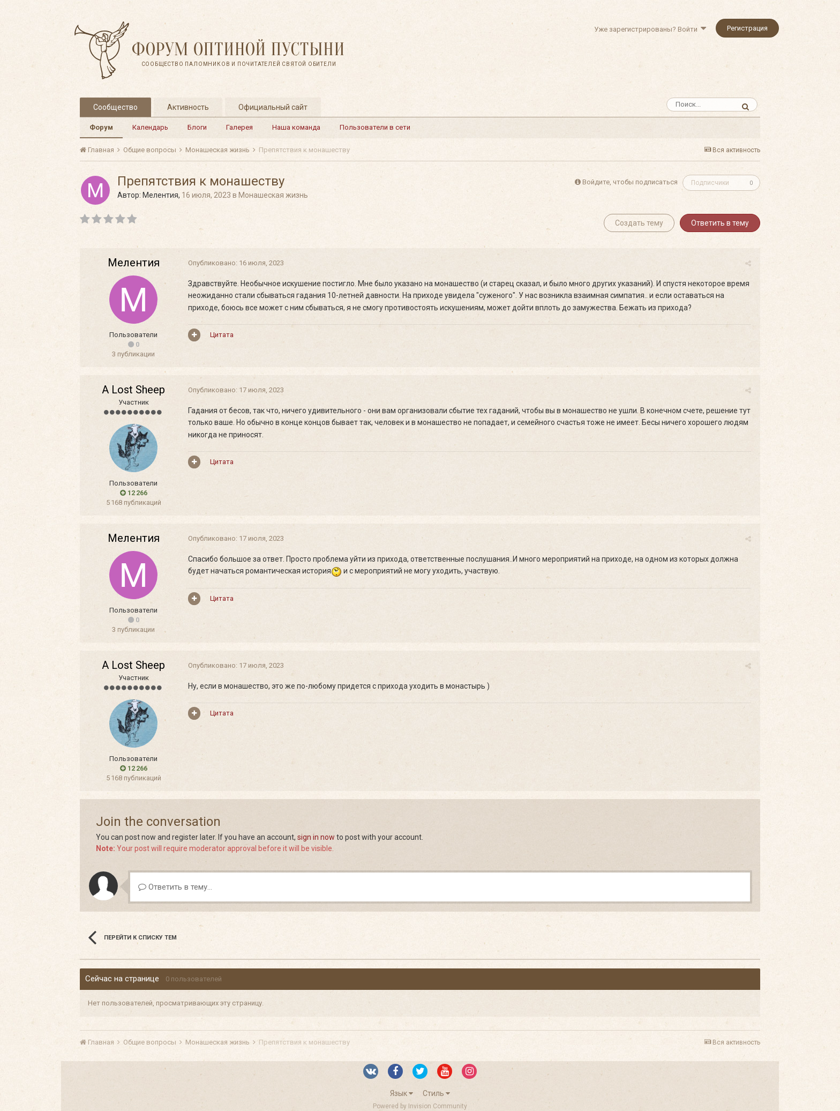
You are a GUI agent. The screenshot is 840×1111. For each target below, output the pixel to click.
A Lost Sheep (133, 389)
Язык (401, 1093)
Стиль (436, 1093)
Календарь (150, 127)
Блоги (197, 127)
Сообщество (115, 107)
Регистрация (747, 28)
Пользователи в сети (375, 127)
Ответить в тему (720, 223)
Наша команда (296, 127)
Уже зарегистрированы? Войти (650, 29)
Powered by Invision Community (420, 1106)
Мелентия (160, 195)
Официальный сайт (273, 107)
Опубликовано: (235, 263)
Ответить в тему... (175, 887)
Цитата (220, 335)
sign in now (316, 837)
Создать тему (639, 223)
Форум (101, 127)
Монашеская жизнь (273, 195)
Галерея (239, 127)
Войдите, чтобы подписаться (630, 182)
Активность (188, 107)
